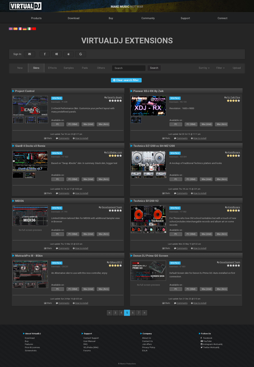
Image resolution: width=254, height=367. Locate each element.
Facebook (206, 338)
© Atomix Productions (127, 364)
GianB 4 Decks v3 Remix (30, 146)
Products (36, 18)
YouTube (206, 341)
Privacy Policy (148, 347)
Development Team (112, 207)
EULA (144, 350)
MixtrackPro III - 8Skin (29, 255)
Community (148, 18)
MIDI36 (19, 201)
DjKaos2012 (116, 262)
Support (185, 18)
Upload (237, 68)
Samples (69, 68)
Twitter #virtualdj (210, 347)
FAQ (85, 344)
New (20, 68)
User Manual (89, 341)
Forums (87, 350)
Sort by (204, 68)
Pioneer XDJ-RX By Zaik (148, 91)
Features (29, 344)
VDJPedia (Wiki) (90, 347)
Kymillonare (234, 152)
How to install (81, 138)
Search (154, 68)
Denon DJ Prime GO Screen (150, 255)
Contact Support (91, 338)
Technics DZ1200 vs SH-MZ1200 (154, 146)
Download (73, 18)
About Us (146, 338)
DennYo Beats (114, 97)
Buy (111, 18)
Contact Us (147, 341)
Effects (52, 68)
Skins (36, 68)
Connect (222, 18)
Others (101, 68)
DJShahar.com (114, 152)
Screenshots (31, 350)
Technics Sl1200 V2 (146, 201)
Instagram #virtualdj (211, 344)
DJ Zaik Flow (233, 97)
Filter (220, 68)
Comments (64, 138)
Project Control (24, 91)
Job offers (147, 344)
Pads (85, 68)
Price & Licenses (32, 347)
